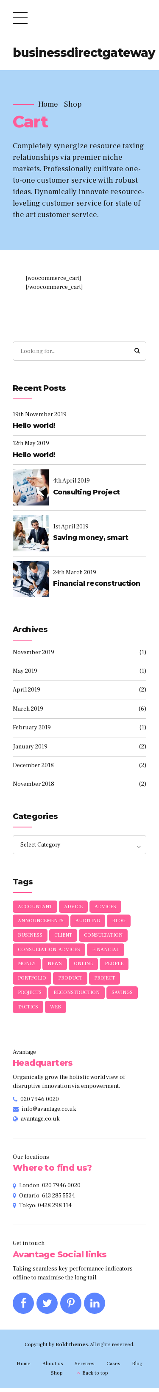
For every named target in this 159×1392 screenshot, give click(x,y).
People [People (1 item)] (114, 966)
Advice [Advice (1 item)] (73, 907)
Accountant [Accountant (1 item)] (35, 907)
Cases (113, 1367)
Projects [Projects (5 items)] (30, 996)
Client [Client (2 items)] (63, 937)
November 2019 (33, 653)
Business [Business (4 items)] (30, 937)
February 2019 (32, 728)
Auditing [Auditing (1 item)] (87, 922)
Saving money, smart (90, 538)
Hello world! (34, 426)
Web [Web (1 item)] (55, 1011)
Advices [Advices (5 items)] (105, 907)
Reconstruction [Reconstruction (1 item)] (76, 996)
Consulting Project (86, 492)
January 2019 (30, 747)
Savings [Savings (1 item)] (122, 996)
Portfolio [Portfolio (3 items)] (32, 981)
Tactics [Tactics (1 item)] (28, 1011)
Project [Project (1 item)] (104, 981)
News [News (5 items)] (54, 966)
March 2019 (28, 709)
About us (52, 1367)
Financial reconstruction (96, 584)
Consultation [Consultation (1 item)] (103, 937)
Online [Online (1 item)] (83, 966)
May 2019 (25, 671)
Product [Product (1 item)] (70, 981)
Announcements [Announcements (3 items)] (41, 922)
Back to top (95, 1376)
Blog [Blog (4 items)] (119, 922)
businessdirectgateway (84, 52)
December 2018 (33, 766)
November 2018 (33, 784)
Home (48, 104)
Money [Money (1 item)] (27, 966)
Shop (73, 104)
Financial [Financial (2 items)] (105, 952)
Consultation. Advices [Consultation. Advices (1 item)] (49, 952)
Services (85, 1367)
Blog (137, 1367)
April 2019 (26, 690)
